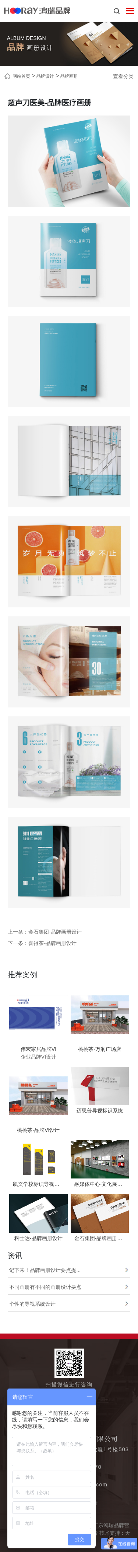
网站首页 (21, 76)
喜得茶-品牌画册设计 (52, 943)
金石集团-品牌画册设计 (55, 932)
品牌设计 (44, 76)
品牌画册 (68, 76)
